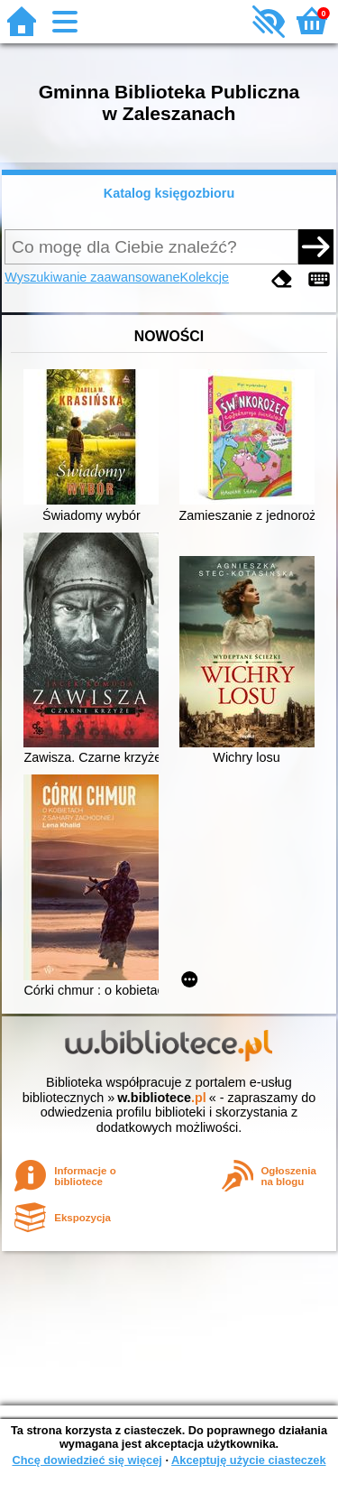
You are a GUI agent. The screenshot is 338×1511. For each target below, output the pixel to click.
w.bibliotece (161, 1097)
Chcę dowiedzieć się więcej (86, 1460)
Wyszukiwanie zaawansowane (92, 277)
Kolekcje (204, 277)
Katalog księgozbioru (169, 193)
